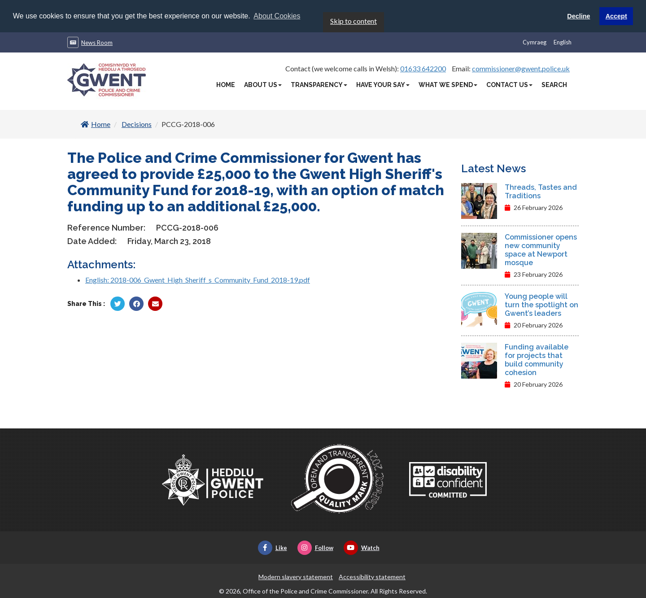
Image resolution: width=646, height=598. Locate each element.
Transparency (319, 84)
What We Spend (448, 84)
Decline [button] (578, 16)
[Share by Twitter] (117, 303)
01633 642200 (423, 68)
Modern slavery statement (295, 576)
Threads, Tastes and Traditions (541, 191)
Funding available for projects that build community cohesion (536, 359)
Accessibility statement (372, 576)
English (563, 41)
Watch (362, 547)
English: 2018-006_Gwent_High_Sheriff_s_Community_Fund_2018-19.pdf (197, 279)
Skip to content (353, 20)
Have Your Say (383, 84)
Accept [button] (616, 16)
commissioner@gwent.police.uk (521, 68)
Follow (315, 547)
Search (554, 84)
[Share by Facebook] (136, 303)
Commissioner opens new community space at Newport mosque (541, 249)
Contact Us (509, 84)
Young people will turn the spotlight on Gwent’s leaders (541, 304)
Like (272, 547)
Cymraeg (534, 41)
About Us (263, 84)
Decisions (137, 123)
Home (225, 84)
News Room (97, 42)
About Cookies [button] (276, 16)
